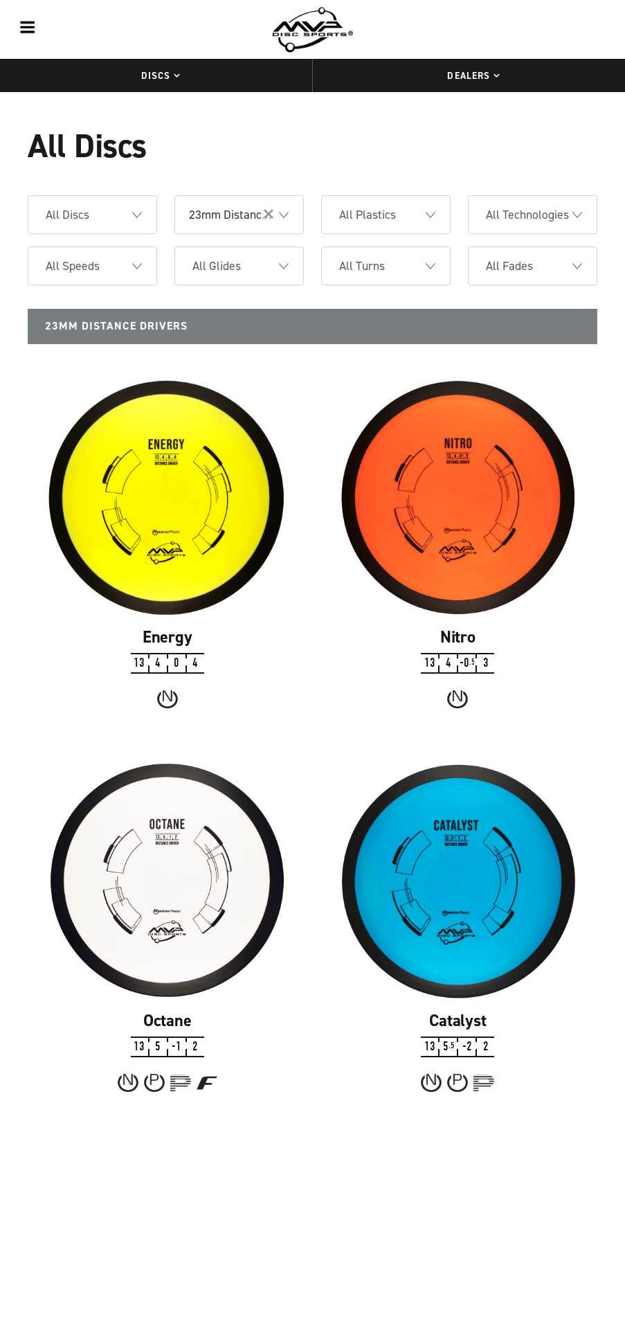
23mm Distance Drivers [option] (249, 214)
